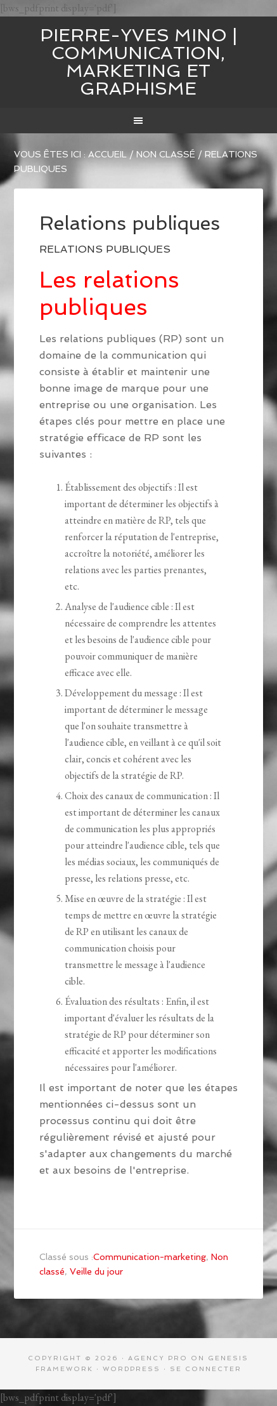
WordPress (131, 1368)
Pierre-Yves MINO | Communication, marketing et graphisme (138, 62)
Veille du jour (96, 1271)
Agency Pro (158, 1358)
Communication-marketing (149, 1257)
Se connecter (206, 1368)
